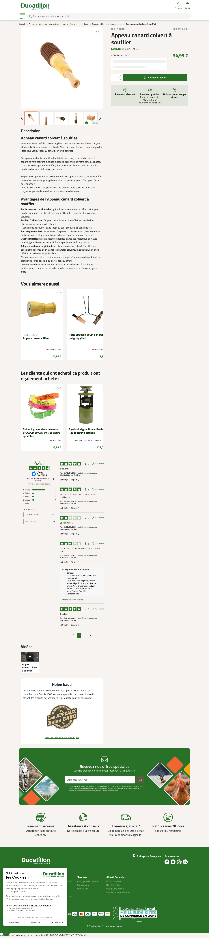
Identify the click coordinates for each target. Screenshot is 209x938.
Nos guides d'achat (116, 888)
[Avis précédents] (73, 635)
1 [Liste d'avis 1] (79, 635)
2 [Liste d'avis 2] (85, 635)
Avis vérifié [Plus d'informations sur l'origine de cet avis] (99, 463)
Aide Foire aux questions (119, 892)
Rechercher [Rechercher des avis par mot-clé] (38, 521)
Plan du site (83, 888)
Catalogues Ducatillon (88, 881)
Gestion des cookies (114, 927)
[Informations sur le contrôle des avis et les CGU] (53, 479)
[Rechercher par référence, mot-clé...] (108, 16)
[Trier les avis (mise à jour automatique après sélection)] (39, 514)
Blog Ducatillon (114, 885)
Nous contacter (114, 881)
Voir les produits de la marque (62, 737)
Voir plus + (29, 795)
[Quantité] (116, 77)
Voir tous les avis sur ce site (39, 484)
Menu (22, 16)
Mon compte (83, 885)
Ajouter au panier (157, 77)
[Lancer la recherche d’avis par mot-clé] (54, 521)
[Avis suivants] (90, 635)
